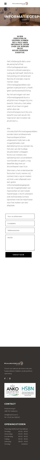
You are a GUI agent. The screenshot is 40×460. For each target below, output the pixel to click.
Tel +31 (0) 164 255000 (12, 417)
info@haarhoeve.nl (11, 415)
